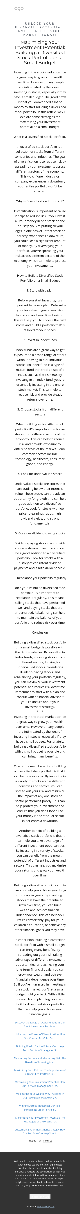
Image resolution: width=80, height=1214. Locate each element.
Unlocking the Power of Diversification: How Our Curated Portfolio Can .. (40, 1036)
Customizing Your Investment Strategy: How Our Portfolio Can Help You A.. (40, 1131)
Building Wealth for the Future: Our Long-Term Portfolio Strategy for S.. (40, 1048)
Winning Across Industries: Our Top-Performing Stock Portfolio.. (40, 1107)
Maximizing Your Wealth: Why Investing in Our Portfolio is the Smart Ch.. (40, 1096)
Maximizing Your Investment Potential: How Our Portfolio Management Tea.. (40, 1084)
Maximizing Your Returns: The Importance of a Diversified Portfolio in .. (40, 1072)
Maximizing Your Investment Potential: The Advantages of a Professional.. (40, 1119)
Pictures (47, 1140)
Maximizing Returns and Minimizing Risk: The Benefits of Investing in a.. (40, 1060)
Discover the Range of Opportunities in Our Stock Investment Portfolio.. (40, 1024)
